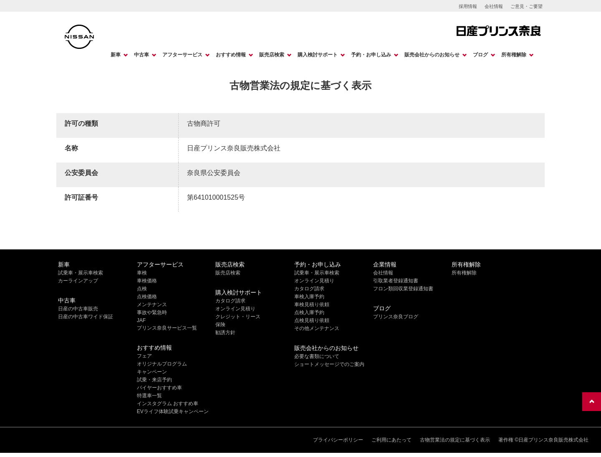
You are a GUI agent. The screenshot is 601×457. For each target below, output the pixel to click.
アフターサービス (182, 55)
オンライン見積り (235, 309)
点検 (142, 289)
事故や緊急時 (152, 312)
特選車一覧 (149, 396)
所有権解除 (513, 55)
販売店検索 (271, 55)
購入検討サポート (318, 55)
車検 (142, 273)
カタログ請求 (230, 301)
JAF (141, 320)
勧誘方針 (225, 332)
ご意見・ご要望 (526, 6)
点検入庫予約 (309, 312)
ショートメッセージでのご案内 (329, 364)
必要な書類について (316, 356)
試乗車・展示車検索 (80, 273)
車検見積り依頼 (311, 304)
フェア (144, 356)
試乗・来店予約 (154, 380)
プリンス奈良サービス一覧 (167, 328)
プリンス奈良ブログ (395, 317)
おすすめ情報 (231, 55)
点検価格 (147, 297)
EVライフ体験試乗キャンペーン (173, 411)
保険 (220, 325)
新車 (116, 55)
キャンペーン (152, 372)
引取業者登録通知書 (395, 281)
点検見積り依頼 (311, 320)
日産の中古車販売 (78, 309)
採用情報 (468, 6)
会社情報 (494, 6)
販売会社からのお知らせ (432, 55)
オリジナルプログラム (162, 364)
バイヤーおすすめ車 (159, 388)
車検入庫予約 (309, 297)
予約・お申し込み (371, 55)
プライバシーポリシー (338, 440)
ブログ (480, 55)
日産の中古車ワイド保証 (85, 317)
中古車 (141, 55)
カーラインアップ (78, 281)
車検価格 (147, 281)
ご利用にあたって (391, 440)
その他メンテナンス (316, 328)
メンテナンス (152, 304)
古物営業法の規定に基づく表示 (455, 440)
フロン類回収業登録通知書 (403, 289)
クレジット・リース (237, 317)
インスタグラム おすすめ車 (167, 403)
